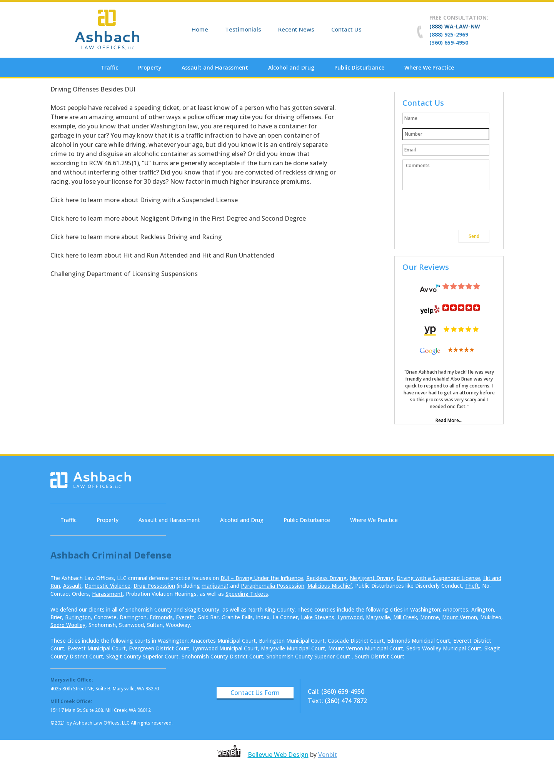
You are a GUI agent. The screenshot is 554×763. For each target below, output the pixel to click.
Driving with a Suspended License (438, 578)
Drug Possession (154, 585)
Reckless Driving (326, 578)
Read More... (449, 420)
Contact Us (346, 29)
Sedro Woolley (67, 624)
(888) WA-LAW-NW (454, 26)
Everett (185, 617)
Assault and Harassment (215, 67)
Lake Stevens (317, 617)
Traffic (109, 67)
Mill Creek (405, 617)
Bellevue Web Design (278, 754)
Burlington (78, 617)
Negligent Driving (372, 578)
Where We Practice (429, 67)
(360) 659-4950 (448, 42)
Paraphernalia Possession (272, 585)
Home (200, 29)
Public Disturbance (359, 67)
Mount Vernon (459, 617)
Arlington (482, 609)
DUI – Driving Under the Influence (261, 578)
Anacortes (455, 609)
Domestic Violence (107, 585)
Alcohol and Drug (291, 67)
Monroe (429, 617)
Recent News (296, 29)
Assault (72, 585)
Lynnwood (350, 617)
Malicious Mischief (329, 585)
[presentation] (460, 211)
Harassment (107, 593)
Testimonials (243, 29)
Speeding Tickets (246, 593)
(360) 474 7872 (346, 701)
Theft (472, 585)
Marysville (378, 617)
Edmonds (161, 617)
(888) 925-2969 (448, 34)
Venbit (327, 754)
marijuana (214, 585)
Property (150, 67)
